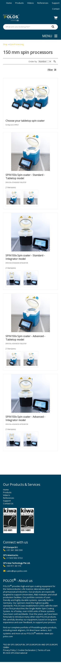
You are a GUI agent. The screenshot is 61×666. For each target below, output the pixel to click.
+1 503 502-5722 (15, 558)
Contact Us (8, 503)
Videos (30, 3)
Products (19, 3)
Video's (6, 495)
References (42, 3)
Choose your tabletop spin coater (25, 120)
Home (9, 3)
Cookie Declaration (27, 650)
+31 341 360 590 (15, 550)
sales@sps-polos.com (17, 571)
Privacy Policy (9, 650)
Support (55, 3)
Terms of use (44, 650)
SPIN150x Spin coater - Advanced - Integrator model (25, 418)
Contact (55, 8)
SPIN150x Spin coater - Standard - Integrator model (25, 257)
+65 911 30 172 (14, 565)
